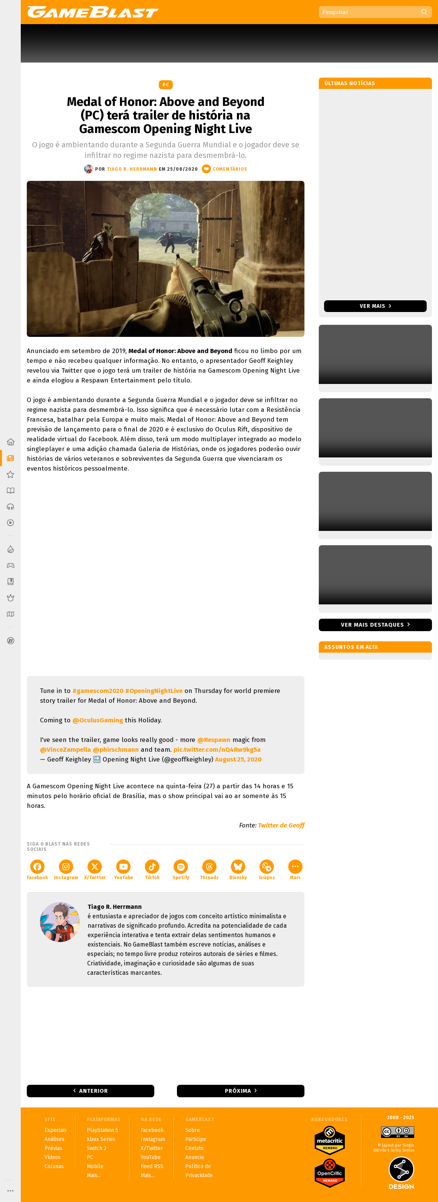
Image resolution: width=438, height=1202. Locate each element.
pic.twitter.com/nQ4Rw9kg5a (217, 750)
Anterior (93, 1090)
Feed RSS (152, 1166)
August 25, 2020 (238, 759)
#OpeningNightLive (154, 691)
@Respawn (214, 740)
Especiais (56, 1130)
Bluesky (238, 869)
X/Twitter (95, 869)
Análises (55, 1139)
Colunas (54, 1166)
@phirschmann (116, 750)
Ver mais (375, 306)
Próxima (238, 1090)
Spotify (180, 869)
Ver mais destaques (372, 624)
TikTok (152, 869)
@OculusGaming (97, 720)
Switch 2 (96, 1148)
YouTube (123, 869)
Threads (209, 869)
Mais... (94, 1175)
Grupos (267, 869)
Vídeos (53, 1157)
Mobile (95, 1166)
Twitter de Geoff (281, 825)
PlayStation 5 (102, 1130)
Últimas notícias (349, 83)
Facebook (37, 869)
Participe (195, 1139)
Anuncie (194, 1157)
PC (166, 84)
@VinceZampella (65, 750)
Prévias (53, 1148)
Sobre (192, 1130)
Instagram (66, 869)
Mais (295, 869)
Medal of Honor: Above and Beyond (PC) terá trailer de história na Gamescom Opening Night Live (165, 115)
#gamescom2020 (97, 691)
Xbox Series (101, 1139)
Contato (194, 1148)
